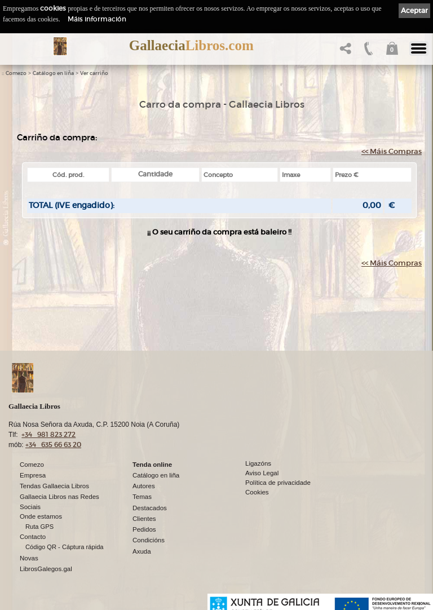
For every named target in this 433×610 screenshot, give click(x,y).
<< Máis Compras (391, 151)
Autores (143, 486)
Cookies (257, 492)
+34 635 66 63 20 (53, 444)
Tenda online (152, 464)
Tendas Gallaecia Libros (54, 486)
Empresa (33, 475)
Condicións (148, 540)
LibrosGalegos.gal (46, 568)
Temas (142, 496)
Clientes (144, 518)
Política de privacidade (278, 482)
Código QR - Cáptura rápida (64, 546)
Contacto (33, 536)
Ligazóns (258, 463)
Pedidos (144, 529)
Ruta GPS (39, 526)
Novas (29, 558)
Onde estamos (41, 516)
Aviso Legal (262, 473)
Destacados (149, 508)
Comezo (16, 73)
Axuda (141, 551)
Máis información (97, 19)
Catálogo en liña (53, 73)
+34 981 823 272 (48, 434)
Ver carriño (94, 73)
